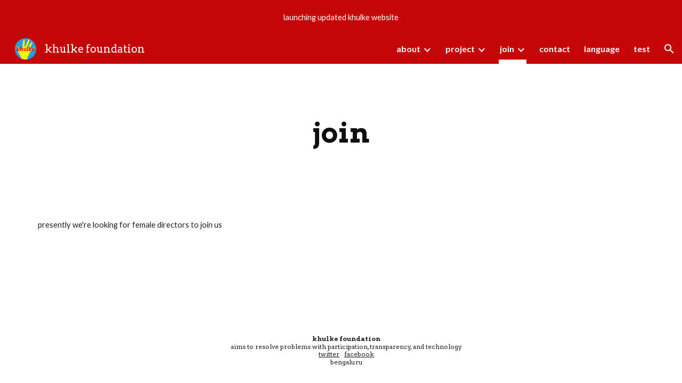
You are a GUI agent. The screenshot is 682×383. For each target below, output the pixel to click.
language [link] (602, 49)
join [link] (507, 49)
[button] (669, 49)
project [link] (460, 49)
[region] (341, 17)
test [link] (642, 49)
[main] (341, 132)
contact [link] (554, 49)
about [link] (408, 49)
